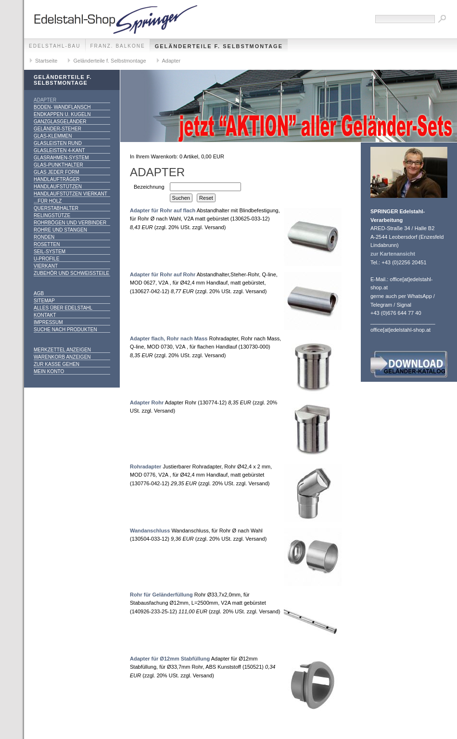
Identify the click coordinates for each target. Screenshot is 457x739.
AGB (39, 293)
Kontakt (45, 315)
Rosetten (47, 244)
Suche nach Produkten (65, 329)
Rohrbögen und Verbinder (70, 222)
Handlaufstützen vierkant (70, 193)
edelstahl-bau (55, 46)
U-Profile (46, 258)
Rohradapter (145, 466)
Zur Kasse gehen (56, 364)
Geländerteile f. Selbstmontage (219, 46)
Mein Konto (49, 371)
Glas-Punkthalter (58, 165)
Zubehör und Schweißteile (71, 273)
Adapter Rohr (147, 402)
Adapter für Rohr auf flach (162, 210)
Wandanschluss (150, 530)
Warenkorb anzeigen (62, 357)
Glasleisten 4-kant (59, 150)
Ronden (44, 237)
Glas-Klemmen (53, 136)
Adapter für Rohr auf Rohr (162, 274)
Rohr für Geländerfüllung (161, 594)
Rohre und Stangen (60, 230)
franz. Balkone (117, 46)
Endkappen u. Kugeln (62, 114)
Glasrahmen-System (61, 157)
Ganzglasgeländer (60, 121)
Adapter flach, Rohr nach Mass (168, 338)
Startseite (46, 61)
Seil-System (49, 251)
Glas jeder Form (56, 172)
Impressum (48, 322)
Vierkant (46, 266)
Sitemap (44, 300)
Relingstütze (52, 215)
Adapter (171, 61)
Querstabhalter (56, 208)
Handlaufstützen (58, 186)
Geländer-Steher (57, 128)
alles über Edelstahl (63, 308)
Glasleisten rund (58, 143)
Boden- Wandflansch (62, 107)
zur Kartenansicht (392, 254)
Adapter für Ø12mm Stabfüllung (170, 658)
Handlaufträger (57, 179)
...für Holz (48, 201)
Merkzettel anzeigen (62, 349)
